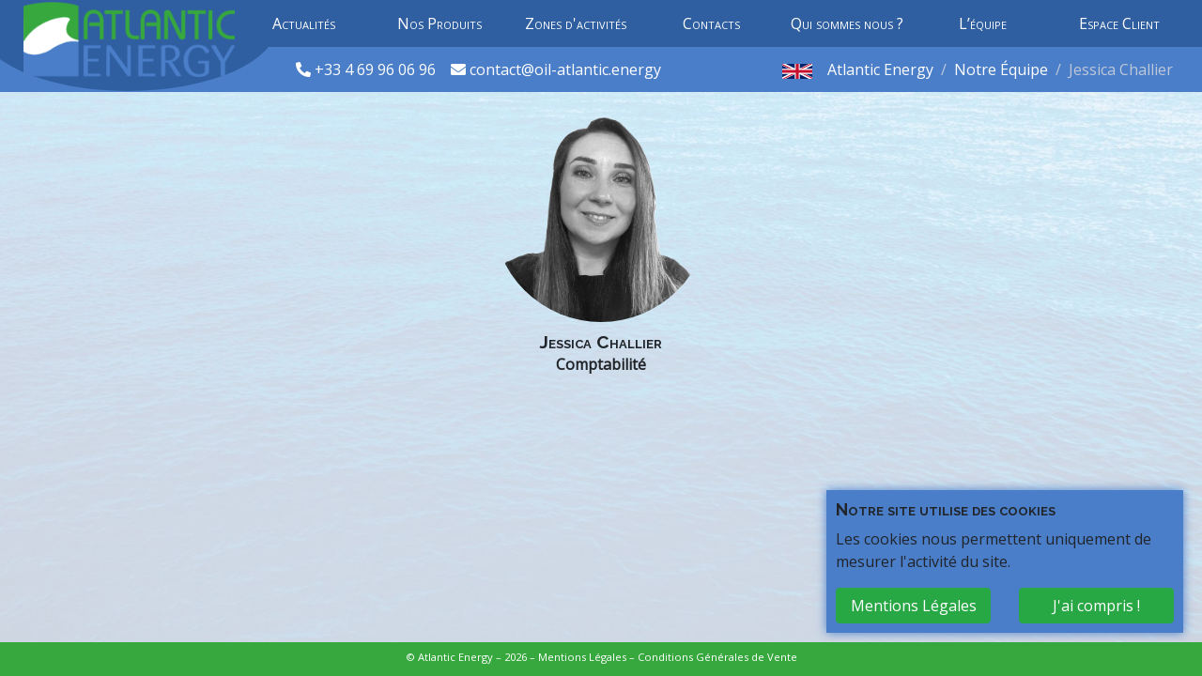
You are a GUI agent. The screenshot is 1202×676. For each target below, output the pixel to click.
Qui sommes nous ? (847, 23)
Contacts (711, 23)
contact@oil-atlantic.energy (565, 69)
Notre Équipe (1001, 69)
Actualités (303, 23)
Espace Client (1119, 23)
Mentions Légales (582, 657)
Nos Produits (439, 23)
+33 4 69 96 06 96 (377, 69)
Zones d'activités (575, 23)
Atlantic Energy (880, 69)
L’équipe (983, 23)
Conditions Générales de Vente (717, 657)
